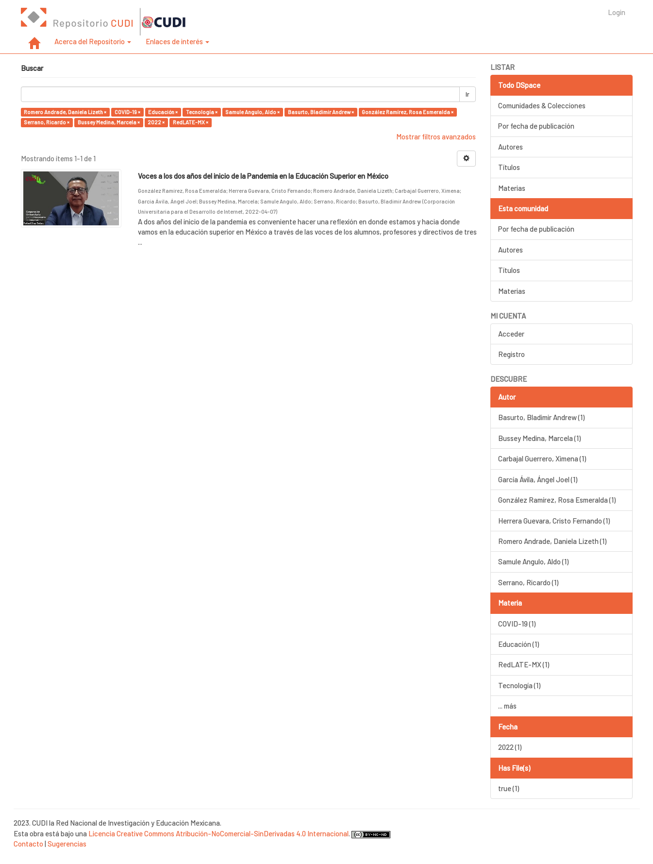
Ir (467, 94)
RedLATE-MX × (190, 122)
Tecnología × (202, 112)
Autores (510, 146)
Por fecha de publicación (536, 125)
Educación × (163, 112)
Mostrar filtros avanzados (436, 136)
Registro (511, 354)
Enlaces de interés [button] (177, 41)
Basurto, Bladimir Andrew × (321, 112)
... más (507, 705)
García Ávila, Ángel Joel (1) (537, 479)
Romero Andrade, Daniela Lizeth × (65, 112)
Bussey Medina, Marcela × (109, 122)
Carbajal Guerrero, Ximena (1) (542, 458)
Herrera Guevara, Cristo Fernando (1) (554, 520)
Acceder (511, 333)
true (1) (508, 788)
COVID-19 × (127, 112)
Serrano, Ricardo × (46, 122)
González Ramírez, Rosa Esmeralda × (407, 112)
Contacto (28, 843)
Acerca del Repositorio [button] (92, 41)
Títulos (509, 167)
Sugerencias (67, 843)
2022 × (156, 122)
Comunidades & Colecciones (542, 105)
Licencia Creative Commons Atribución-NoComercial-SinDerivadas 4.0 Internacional (218, 833)
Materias (511, 188)
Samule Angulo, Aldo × (252, 112)
